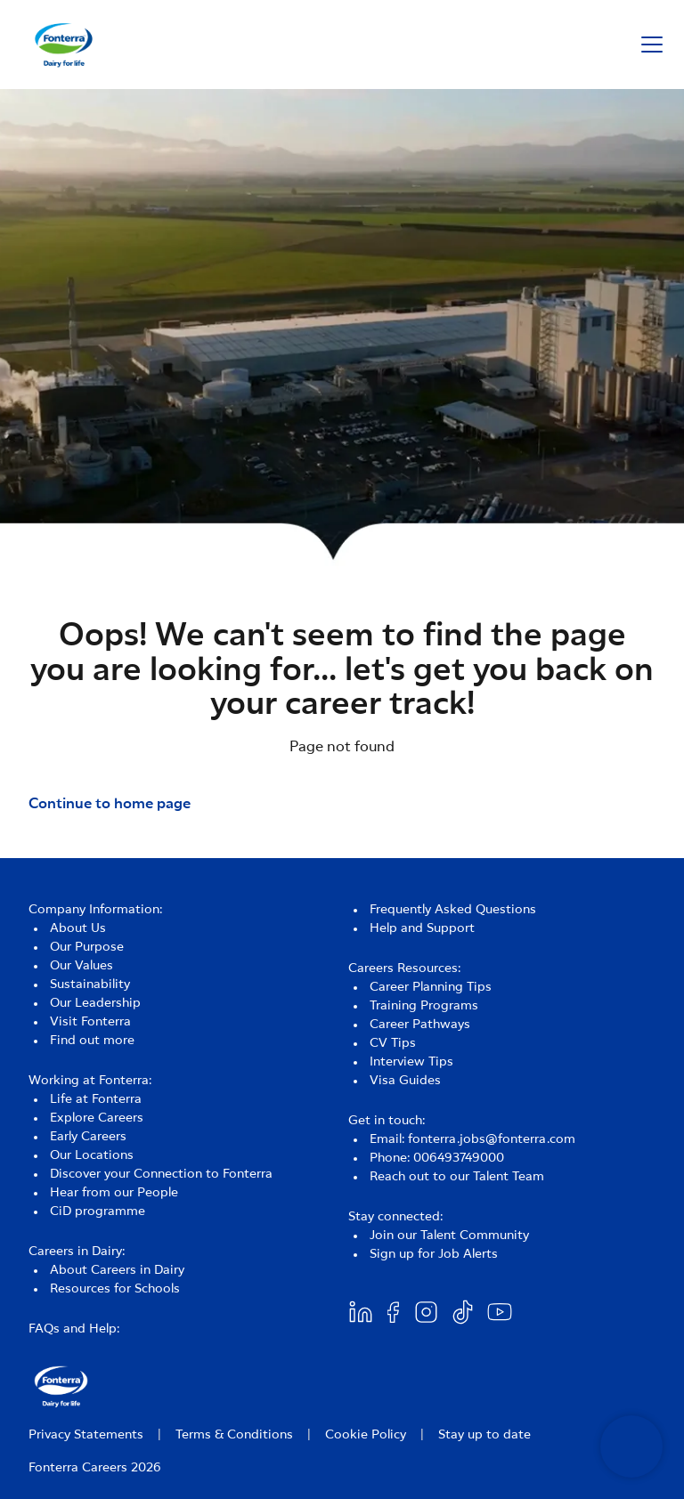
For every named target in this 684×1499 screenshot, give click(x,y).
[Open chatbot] (631, 1446)
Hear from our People (114, 1193)
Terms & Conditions (234, 1435)
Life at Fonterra (96, 1099)
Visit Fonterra (90, 1022)
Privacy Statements (85, 1435)
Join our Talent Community (449, 1235)
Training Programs (424, 1006)
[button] (652, 44)
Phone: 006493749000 (437, 1158)
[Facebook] (393, 1312)
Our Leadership (95, 1003)
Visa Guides (405, 1080)
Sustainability (90, 984)
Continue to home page (109, 804)
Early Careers (88, 1136)
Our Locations (92, 1155)
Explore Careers (96, 1118)
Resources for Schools (115, 1289)
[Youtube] (499, 1312)
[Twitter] (426, 1312)
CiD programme (97, 1211)
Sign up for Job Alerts (434, 1254)
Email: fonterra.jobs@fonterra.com (472, 1139)
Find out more (92, 1040)
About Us (78, 928)
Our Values (81, 966)
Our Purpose (87, 947)
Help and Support (422, 928)
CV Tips (393, 1043)
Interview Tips (411, 1062)
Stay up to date (484, 1435)
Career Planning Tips (431, 987)
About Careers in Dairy (117, 1270)
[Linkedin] (360, 1312)
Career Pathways (420, 1024)
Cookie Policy (365, 1435)
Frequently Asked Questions (453, 909)
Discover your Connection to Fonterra (161, 1174)
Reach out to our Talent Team (457, 1177)
